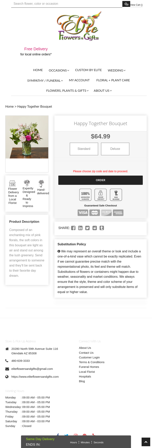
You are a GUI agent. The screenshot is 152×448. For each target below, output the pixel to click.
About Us (85, 347)
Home (38, 70)
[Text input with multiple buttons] (66, 4)
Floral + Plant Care (113, 80)
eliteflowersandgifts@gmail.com (32, 368)
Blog (82, 381)
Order (100, 180)
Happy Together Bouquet (34, 106)
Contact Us (86, 352)
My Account (79, 80)
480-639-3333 (20, 360)
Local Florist (87, 371)
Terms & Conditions (91, 362)
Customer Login (89, 357)
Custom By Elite (88, 70)
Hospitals (85, 376)
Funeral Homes (89, 366)
